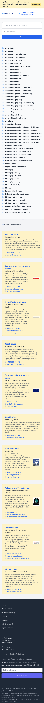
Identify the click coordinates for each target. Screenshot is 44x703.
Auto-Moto (9, 48)
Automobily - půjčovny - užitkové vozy (19, 109)
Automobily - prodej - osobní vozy (18, 91)
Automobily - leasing (13, 78)
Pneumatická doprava (13, 191)
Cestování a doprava (13, 124)
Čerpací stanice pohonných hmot (17, 212)
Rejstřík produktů (7, 628)
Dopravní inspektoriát (13, 145)
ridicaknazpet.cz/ (13, 406)
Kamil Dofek (10, 417)
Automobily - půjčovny (13, 100)
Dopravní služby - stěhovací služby (18, 160)
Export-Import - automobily (15, 167)
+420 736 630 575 (14, 472)
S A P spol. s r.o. (12, 449)
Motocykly (9, 170)
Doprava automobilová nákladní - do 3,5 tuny (22, 127)
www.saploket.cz (13, 477)
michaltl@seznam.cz (14, 592)
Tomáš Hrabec (11, 528)
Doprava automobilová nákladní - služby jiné (22, 142)
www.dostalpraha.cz (14, 333)
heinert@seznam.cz (14, 255)
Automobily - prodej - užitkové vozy (18, 94)
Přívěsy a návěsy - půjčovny (16, 203)
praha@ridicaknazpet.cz (15, 404)
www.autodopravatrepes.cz (17, 517)
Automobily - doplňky (13, 72)
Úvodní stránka (7, 609)
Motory (8, 188)
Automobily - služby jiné (14, 115)
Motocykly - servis (12, 179)
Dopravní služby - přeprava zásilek (18, 154)
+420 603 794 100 (14, 512)
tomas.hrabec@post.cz (15, 556)
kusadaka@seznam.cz (15, 289)
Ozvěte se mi (22, 676)
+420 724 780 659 (14, 554)
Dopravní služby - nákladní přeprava (19, 148)
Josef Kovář (10, 344)
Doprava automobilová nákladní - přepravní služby (24, 139)
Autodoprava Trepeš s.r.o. (17, 488)
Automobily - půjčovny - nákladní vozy (19, 103)
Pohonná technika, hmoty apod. (17, 194)
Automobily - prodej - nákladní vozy (18, 87)
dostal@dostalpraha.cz (15, 331)
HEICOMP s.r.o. (11, 234)
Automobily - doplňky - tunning (16, 75)
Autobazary (9, 51)
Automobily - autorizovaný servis (17, 66)
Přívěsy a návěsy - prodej (15, 200)
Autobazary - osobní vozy (15, 57)
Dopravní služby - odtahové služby (18, 151)
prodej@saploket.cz (14, 475)
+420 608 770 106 (14, 253)
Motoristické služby (12, 185)
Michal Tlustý (11, 569)
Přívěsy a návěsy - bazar (14, 197)
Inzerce (4, 616)
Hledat (22, 37)
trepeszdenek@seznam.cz (16, 514)
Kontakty (5, 620)
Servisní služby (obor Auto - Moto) (18, 206)
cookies (34, 693)
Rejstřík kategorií (7, 624)
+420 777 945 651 (13, 402)
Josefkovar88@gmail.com (16, 364)
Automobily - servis (12, 112)
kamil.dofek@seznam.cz (16, 438)
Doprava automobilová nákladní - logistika (21, 130)
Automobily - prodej (12, 84)
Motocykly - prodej (12, 182)
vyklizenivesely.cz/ (14, 291)
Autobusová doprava (13, 63)
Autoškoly (9, 121)
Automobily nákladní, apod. (15, 118)
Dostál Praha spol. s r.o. (15, 302)
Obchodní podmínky (8, 613)
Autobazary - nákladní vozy (15, 54)
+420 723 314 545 (13, 328)
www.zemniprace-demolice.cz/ (18, 558)
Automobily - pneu (12, 81)
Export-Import (10, 164)
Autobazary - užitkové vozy (15, 60)
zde (15, 701)
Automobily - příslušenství (15, 97)
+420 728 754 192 (13, 362)
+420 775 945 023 (14, 589)
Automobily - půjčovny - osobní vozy (19, 106)
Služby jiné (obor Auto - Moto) (16, 209)
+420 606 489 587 (14, 435)
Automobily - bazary (13, 69)
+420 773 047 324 (14, 287)
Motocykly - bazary (12, 173)
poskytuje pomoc (30, 689)
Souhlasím (36, 4)
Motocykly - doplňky (13, 176)
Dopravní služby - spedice (15, 157)
